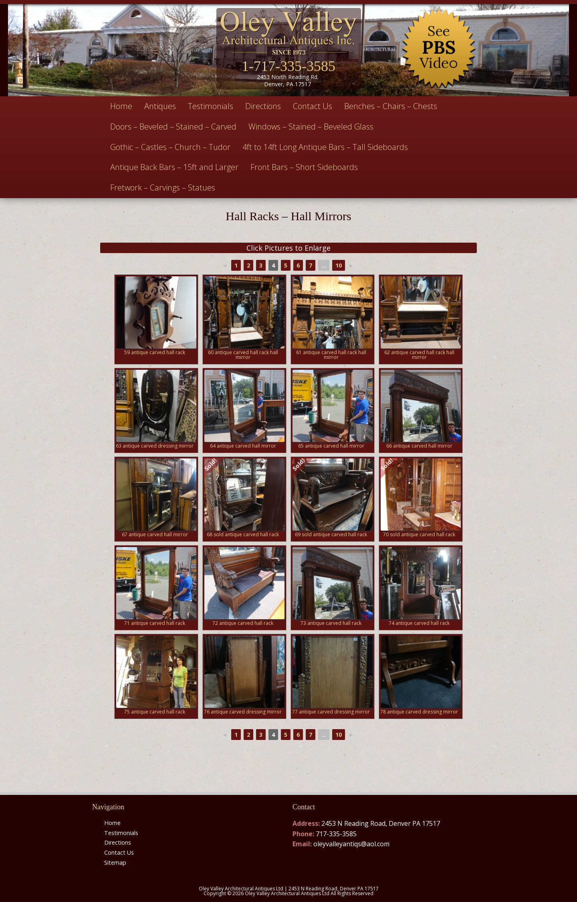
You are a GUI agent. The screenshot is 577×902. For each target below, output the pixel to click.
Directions (263, 106)
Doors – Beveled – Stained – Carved (173, 126)
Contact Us (312, 106)
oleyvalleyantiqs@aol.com (351, 843)
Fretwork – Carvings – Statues (162, 187)
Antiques (160, 106)
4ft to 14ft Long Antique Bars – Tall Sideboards (325, 147)
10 (338, 265)
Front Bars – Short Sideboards (304, 167)
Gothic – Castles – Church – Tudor (170, 147)
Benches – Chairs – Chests (390, 106)
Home (121, 106)
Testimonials (210, 106)
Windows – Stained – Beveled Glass (310, 126)
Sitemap (115, 862)
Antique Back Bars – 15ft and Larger (174, 167)
